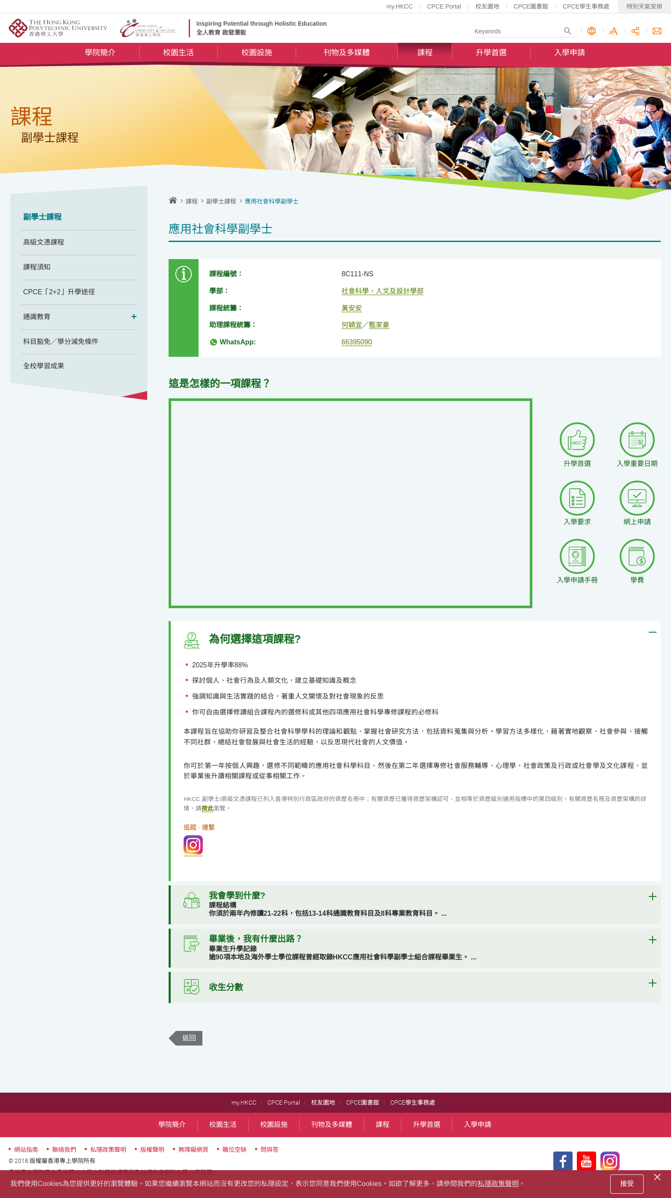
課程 (425, 54)
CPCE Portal (444, 6)
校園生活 (178, 54)
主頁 (173, 200)
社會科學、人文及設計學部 (382, 291)
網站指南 (26, 1162)
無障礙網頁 (193, 1162)
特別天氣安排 (644, 6)
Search (567, 31)
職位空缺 (234, 1162)
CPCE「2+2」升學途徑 (59, 292)
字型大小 (613, 31)
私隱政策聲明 (108, 1162)
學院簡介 (100, 54)
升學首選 (491, 54)
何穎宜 (351, 325)
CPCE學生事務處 (586, 6)
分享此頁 (635, 31)
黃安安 (351, 308)
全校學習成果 (43, 366)
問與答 (270, 1162)
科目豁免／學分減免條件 (60, 341)
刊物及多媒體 (347, 54)
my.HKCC (399, 6)
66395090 (356, 342)
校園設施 (256, 54)
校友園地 (487, 6)
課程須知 (36, 267)
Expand (131, 317)
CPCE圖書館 (531, 6)
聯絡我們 (657, 31)
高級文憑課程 (43, 242)
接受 (627, 1183)
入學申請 (569, 54)
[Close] (658, 1175)
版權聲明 (152, 1162)
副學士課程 (42, 217)
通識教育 (79, 317)
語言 (591, 31)
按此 (208, 812)
